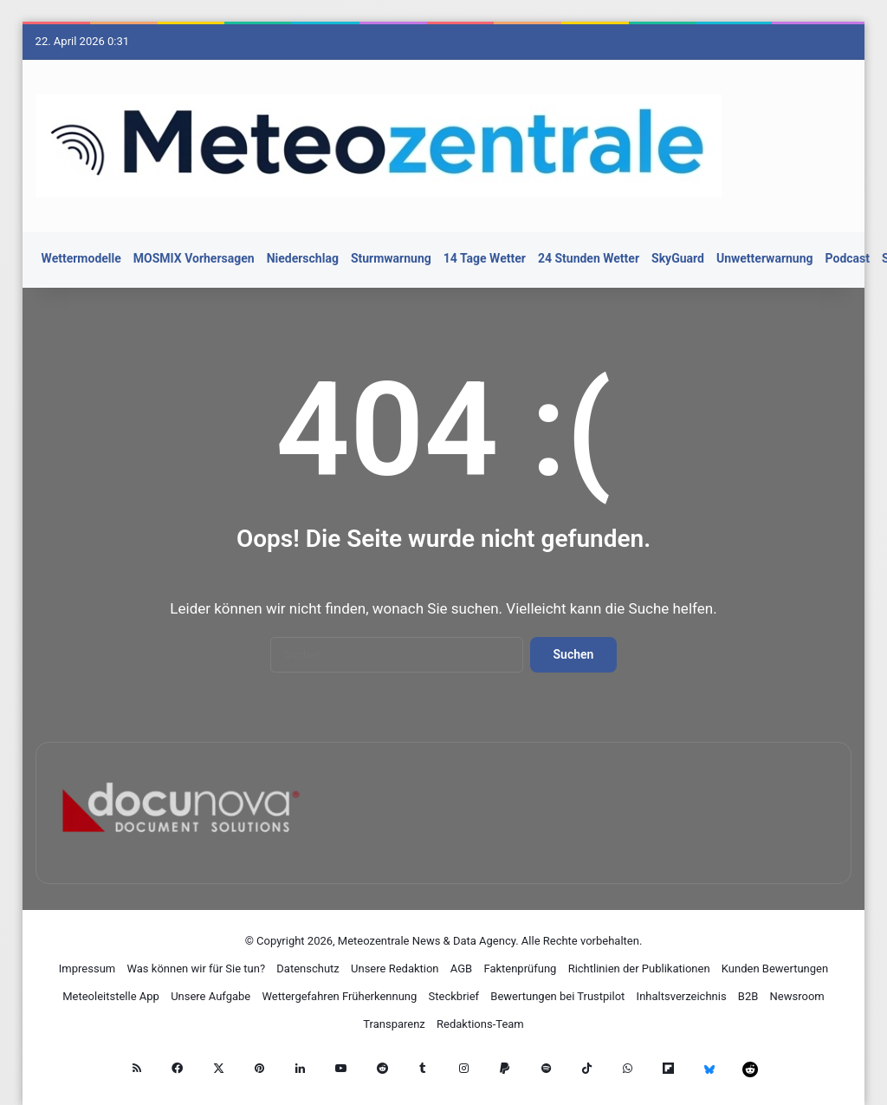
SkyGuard (677, 258)
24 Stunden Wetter (588, 258)
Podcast (847, 258)
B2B (748, 996)
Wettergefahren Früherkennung (339, 996)
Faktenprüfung (519, 968)
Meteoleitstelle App (110, 996)
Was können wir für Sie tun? (195, 968)
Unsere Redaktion (395, 968)
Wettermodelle (81, 258)
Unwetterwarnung (764, 258)
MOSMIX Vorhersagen (194, 258)
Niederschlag (303, 258)
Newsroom (797, 996)
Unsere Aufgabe (210, 996)
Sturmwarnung (391, 258)
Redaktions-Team (480, 1023)
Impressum (87, 968)
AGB (461, 968)
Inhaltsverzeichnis (682, 996)
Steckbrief (454, 996)
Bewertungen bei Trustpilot (557, 996)
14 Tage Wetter (485, 258)
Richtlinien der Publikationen (639, 968)
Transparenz (394, 1023)
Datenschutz (307, 968)
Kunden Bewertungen (775, 968)
